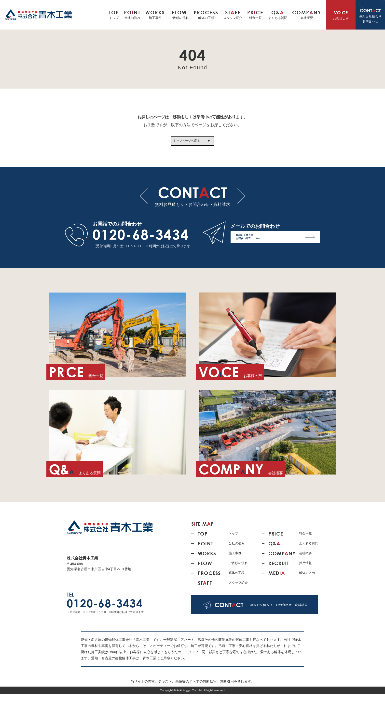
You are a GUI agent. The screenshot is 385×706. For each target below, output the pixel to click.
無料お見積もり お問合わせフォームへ (275, 250)
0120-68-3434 (141, 246)
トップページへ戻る (183, 142)
